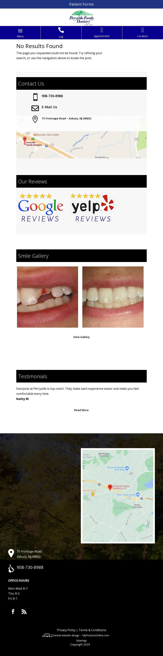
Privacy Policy (66, 630)
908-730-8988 (52, 96)
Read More (81, 410)
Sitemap (81, 640)
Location (142, 36)
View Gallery (81, 337)
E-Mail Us (49, 107)
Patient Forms (81, 4)
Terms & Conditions (92, 630)
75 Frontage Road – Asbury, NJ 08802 (66, 118)
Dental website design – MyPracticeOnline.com (81, 635)
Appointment (102, 36)
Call (61, 37)
